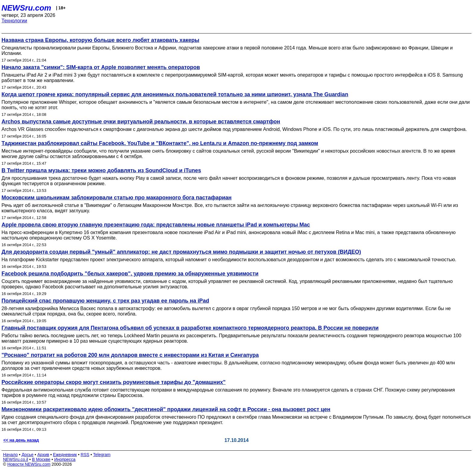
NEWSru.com (26, 7)
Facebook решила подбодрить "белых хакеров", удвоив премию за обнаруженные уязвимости (130, 274)
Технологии (14, 20)
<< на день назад (21, 440)
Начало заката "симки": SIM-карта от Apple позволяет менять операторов (101, 67)
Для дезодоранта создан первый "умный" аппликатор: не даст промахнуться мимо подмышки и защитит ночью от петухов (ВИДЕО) (181, 252)
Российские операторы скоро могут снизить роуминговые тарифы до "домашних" (114, 382)
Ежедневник (65, 454)
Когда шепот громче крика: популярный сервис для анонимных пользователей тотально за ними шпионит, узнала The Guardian (175, 94)
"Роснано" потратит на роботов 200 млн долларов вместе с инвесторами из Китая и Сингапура (130, 355)
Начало (10, 454)
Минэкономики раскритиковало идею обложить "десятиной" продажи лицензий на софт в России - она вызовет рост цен (166, 409)
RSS (85, 454)
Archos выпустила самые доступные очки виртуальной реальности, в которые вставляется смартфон (141, 122)
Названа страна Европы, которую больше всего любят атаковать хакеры (100, 40)
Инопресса (65, 459)
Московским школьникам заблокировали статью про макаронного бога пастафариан (117, 198)
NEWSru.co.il (15, 459)
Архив (43, 454)
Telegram (102, 454)
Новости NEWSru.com (28, 464)
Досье (27, 454)
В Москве (41, 459)
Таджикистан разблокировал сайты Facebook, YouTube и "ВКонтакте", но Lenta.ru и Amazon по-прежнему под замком (160, 143)
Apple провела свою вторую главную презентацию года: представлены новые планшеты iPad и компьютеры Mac (156, 225)
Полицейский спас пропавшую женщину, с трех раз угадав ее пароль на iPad (105, 301)
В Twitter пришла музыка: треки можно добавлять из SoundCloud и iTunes (101, 170)
